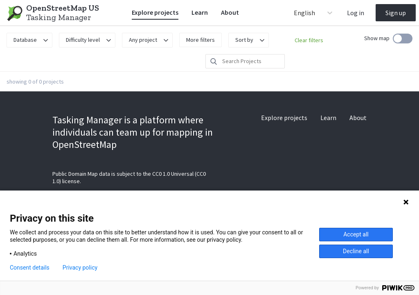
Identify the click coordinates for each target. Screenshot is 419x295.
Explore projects (155, 12)
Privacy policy (80, 267)
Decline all (356, 251)
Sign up (395, 13)
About (230, 12)
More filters (200, 39)
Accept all (356, 234)
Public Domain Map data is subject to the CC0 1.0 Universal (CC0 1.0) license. (129, 177)
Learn (199, 12)
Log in (355, 13)
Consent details (30, 267)
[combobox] (294, 12)
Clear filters (309, 40)
